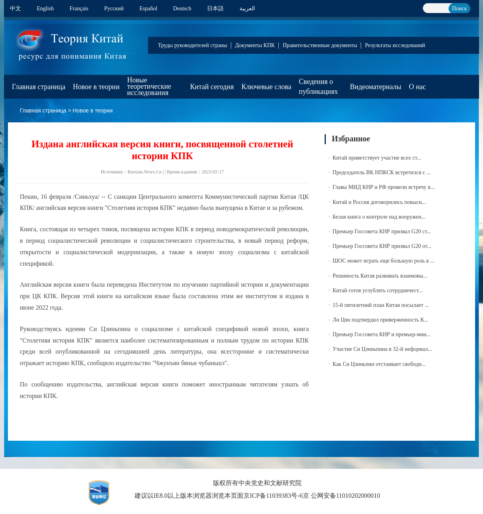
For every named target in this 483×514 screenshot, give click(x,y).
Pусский (114, 8)
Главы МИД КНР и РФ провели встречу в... (384, 187)
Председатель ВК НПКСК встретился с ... (382, 172)
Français (79, 8)
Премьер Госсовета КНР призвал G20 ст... (382, 231)
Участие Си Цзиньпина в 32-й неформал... (382, 349)
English (45, 8)
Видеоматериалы (375, 87)
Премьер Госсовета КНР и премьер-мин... (382, 334)
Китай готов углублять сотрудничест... (377, 290)
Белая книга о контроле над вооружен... (379, 217)
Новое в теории (96, 87)
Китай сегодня (212, 87)
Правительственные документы (320, 45)
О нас (417, 87)
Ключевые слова (266, 87)
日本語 (215, 8)
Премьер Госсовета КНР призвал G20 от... (382, 246)
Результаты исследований (395, 45)
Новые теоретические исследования (149, 86)
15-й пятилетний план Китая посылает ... (381, 305)
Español (148, 8)
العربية (247, 8)
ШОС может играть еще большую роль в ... (383, 261)
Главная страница (38, 87)
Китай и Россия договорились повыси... (379, 202)
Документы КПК (255, 45)
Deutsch (182, 8)
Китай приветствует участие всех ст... (377, 158)
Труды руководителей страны (192, 45)
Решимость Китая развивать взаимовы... (380, 276)
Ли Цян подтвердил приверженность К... (380, 320)
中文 (15, 8)
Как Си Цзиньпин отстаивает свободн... (379, 364)
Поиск (459, 8)
